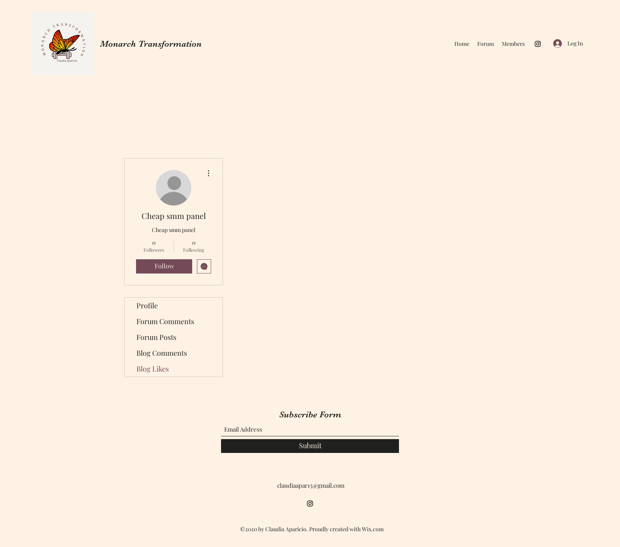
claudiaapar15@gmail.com (310, 485)
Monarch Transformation (151, 44)
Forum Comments (165, 321)
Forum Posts (156, 337)
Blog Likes (152, 368)
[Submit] (310, 446)
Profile (147, 305)
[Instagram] (538, 44)
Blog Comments (161, 353)
